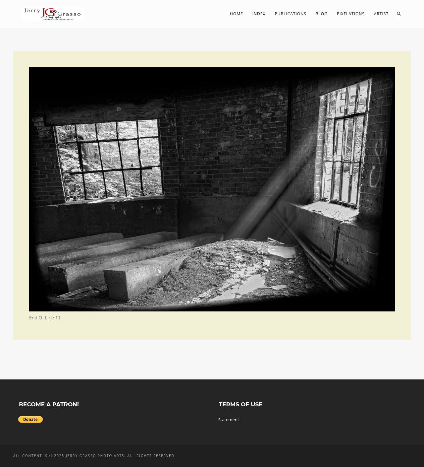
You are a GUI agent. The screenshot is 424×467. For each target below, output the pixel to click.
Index (259, 14)
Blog (322, 14)
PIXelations (351, 14)
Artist (381, 14)
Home (236, 14)
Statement (228, 420)
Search (399, 14)
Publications (290, 14)
